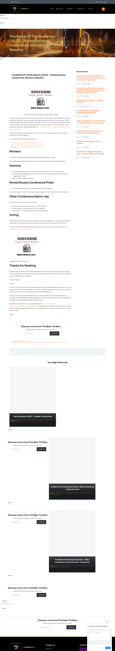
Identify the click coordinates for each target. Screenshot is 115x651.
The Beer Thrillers (62, 342)
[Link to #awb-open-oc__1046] (103, 9)
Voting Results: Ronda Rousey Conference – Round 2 (28, 145)
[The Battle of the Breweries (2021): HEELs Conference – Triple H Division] (72, 460)
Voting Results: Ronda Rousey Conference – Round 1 (28, 143)
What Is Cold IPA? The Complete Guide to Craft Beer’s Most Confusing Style (91, 122)
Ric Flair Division (69, 565)
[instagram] (96, 2)
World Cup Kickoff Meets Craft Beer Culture (90, 101)
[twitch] (99, 2)
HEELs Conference (60, 493)
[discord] (104, 2)
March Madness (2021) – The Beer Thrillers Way (33, 416)
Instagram (21, 306)
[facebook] (90, 2)
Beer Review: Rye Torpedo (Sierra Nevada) (89, 142)
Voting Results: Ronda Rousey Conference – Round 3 (28, 147)
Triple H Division (57, 494)
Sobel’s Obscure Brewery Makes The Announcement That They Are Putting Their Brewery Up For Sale (91, 78)
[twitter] (93, 2)
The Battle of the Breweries (34, 342)
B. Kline (28, 341)
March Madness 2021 (25, 420)
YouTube (27, 306)
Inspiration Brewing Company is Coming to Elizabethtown (88, 112)
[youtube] (102, 2)
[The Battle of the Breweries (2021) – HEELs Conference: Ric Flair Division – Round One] (72, 533)
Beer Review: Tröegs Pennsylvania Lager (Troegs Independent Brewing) (90, 153)
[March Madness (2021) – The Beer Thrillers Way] (32, 390)
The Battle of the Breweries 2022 (49, 342)
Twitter (16, 306)
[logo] (19, 6)
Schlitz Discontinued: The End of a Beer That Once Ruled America (89, 132)
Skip (103, 647)
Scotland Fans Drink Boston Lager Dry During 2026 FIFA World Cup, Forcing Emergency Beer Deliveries (91, 90)
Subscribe (54, 333)
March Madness (22, 342)
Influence (36, 306)
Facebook (46, 304)
